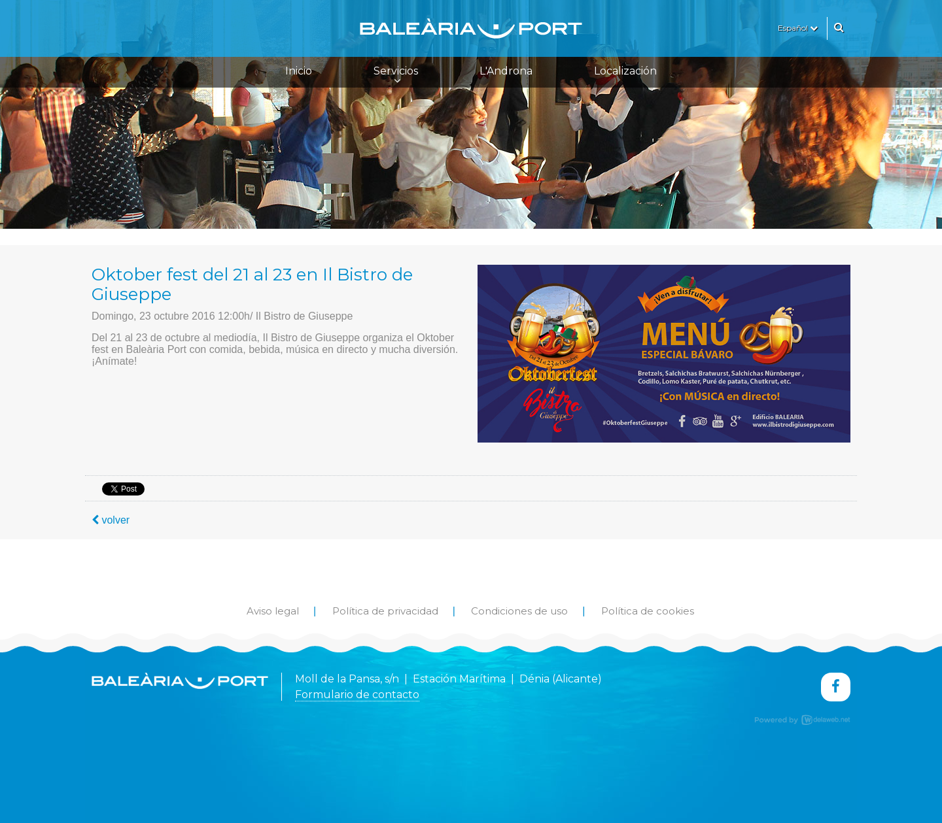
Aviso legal (273, 611)
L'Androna (506, 71)
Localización (625, 71)
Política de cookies (647, 611)
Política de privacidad (385, 611)
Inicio (298, 71)
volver (111, 520)
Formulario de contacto (357, 694)
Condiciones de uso (519, 611)
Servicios (396, 75)
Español (798, 28)
